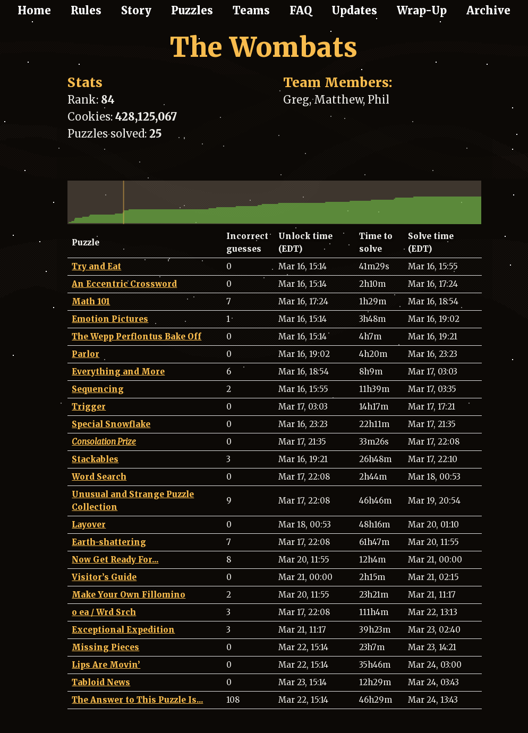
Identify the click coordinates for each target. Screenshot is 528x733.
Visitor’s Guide (104, 577)
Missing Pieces (105, 647)
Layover (89, 524)
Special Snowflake (111, 424)
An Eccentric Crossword (124, 284)
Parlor (85, 354)
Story (136, 10)
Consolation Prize (104, 442)
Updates (354, 10)
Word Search (99, 477)
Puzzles (192, 10)
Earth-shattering (109, 542)
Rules (86, 10)
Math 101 (91, 301)
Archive (488, 10)
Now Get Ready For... (115, 560)
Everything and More (118, 371)
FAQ (300, 10)
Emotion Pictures (110, 319)
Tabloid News (101, 682)
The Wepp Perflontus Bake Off (136, 336)
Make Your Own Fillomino (128, 595)
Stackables (95, 459)
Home (34, 10)
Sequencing (98, 389)
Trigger (89, 407)
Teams (251, 10)
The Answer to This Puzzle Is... (137, 700)
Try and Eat (96, 266)
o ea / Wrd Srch (104, 612)
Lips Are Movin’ (106, 665)
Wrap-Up (422, 10)
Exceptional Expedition (123, 630)
